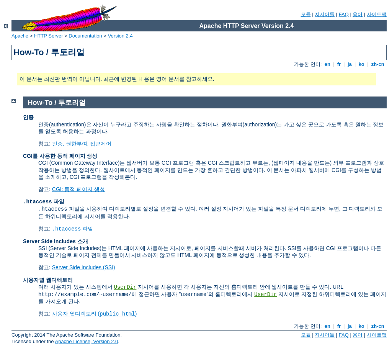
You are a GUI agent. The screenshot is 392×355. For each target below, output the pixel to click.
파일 (72, 229)
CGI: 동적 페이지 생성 (78, 189)
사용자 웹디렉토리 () (94, 314)
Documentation (85, 36)
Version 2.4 (120, 36)
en (327, 64)
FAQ (344, 14)
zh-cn (377, 64)
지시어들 (325, 14)
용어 (358, 14)
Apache (19, 36)
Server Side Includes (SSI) (83, 267)
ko (361, 64)
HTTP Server (48, 36)
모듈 (306, 14)
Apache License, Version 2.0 (86, 341)
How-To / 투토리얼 (57, 102)
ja (349, 64)
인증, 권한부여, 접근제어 (82, 144)
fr (339, 64)
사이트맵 (377, 14)
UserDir (125, 287)
